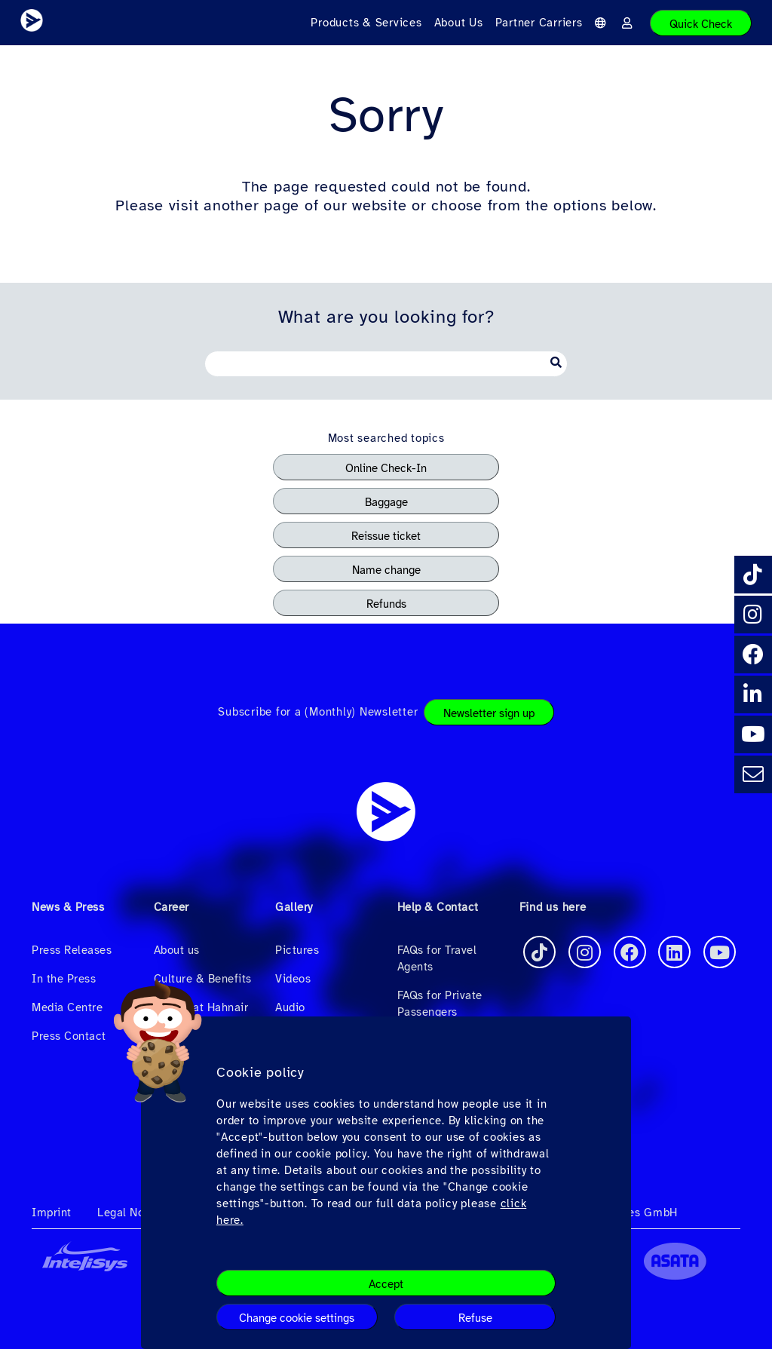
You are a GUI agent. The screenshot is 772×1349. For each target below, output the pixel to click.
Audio (290, 1007)
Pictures (297, 950)
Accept (386, 1284)
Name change (386, 570)
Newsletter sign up (489, 713)
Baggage (386, 502)
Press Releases (72, 950)
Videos (293, 979)
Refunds (386, 604)
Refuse (475, 1318)
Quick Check (700, 24)
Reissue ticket (386, 536)
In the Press (64, 979)
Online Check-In (386, 468)
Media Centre (67, 1007)
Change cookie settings (296, 1318)
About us (177, 950)
